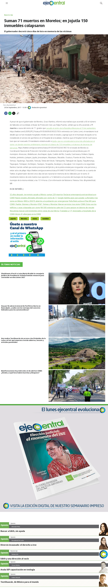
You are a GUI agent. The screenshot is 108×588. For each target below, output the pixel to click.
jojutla (13, 219)
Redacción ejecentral (15, 555)
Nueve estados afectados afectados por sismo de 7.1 (36, 198)
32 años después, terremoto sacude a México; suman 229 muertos (36, 194)
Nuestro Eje (8, 15)
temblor (45, 219)
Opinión (13, 523)
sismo (34, 219)
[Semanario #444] (54, 458)
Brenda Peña (16, 527)
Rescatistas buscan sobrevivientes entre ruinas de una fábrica (34, 211)
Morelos (24, 219)
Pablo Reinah (16, 577)
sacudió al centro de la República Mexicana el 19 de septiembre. (71, 128)
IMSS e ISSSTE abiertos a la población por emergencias (46, 201)
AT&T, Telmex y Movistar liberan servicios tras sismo (58, 204)
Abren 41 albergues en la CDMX (28, 214)
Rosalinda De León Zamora (18, 541)
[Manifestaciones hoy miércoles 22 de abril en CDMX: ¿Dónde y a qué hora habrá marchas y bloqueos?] (78, 386)
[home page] (54, 3)
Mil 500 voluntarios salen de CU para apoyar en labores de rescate (67, 207)
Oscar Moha (16, 565)
